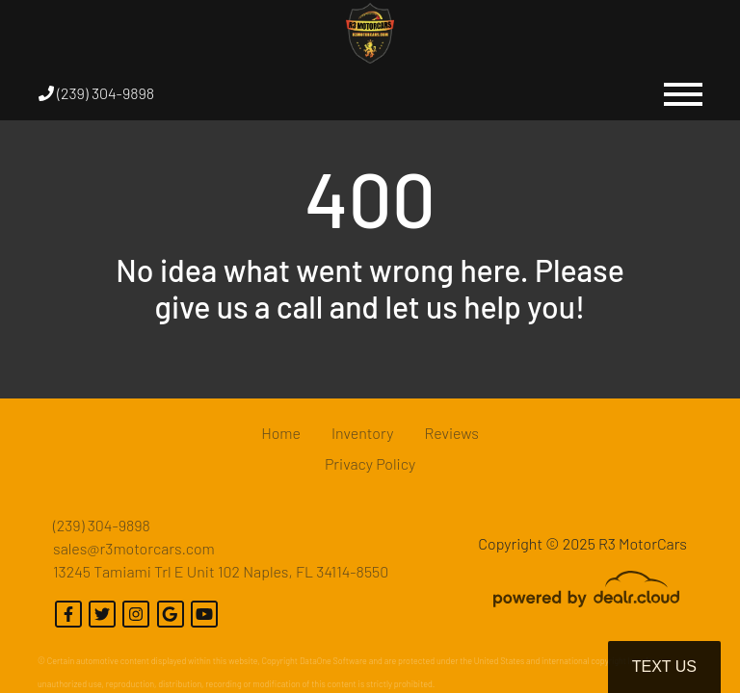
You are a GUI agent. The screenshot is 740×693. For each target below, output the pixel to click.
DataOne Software (333, 660)
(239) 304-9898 (96, 93)
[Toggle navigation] (683, 93)
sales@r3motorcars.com (134, 548)
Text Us (664, 666)
